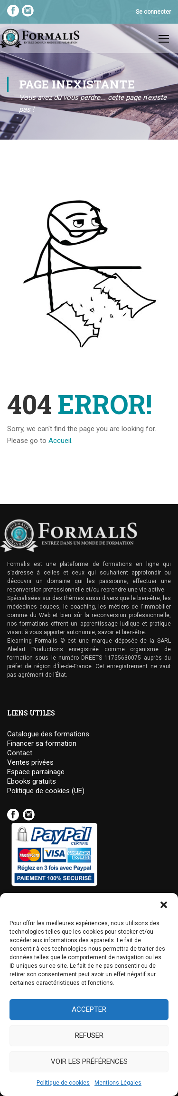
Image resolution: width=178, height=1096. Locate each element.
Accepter (89, 1009)
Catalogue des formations (48, 734)
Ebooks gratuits (31, 781)
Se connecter (153, 12)
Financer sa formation (41, 743)
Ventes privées (30, 762)
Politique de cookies (63, 1082)
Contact (19, 753)
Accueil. (60, 440)
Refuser (89, 1035)
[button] (164, 905)
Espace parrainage (36, 772)
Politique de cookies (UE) (45, 791)
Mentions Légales (117, 1082)
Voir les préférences (89, 1061)
